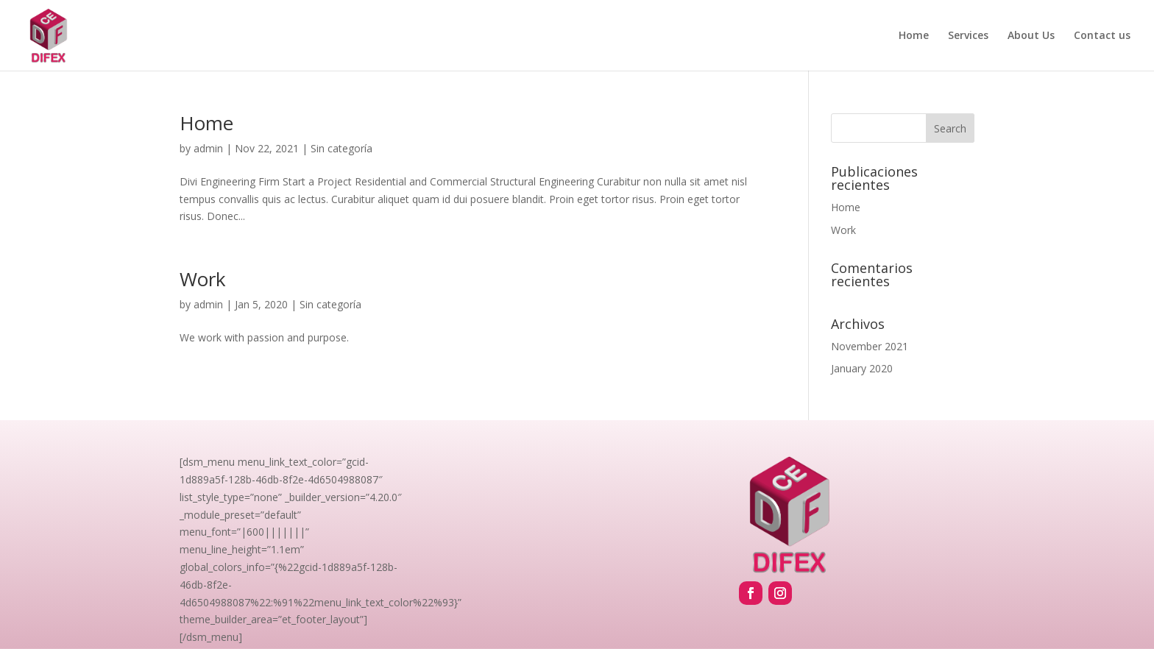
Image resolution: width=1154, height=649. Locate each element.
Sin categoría (341, 148)
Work (203, 279)
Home (914, 36)
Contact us (1102, 36)
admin (208, 148)
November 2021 (869, 346)
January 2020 (862, 368)
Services (968, 36)
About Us (1031, 36)
